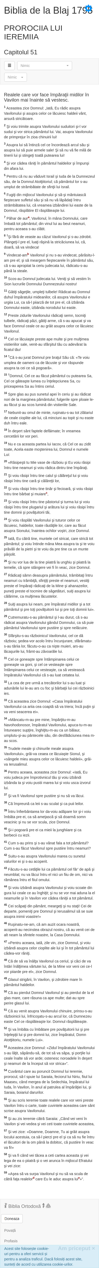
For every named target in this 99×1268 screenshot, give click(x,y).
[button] (44, 65)
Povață (10, 1230)
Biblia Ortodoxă (27, 1206)
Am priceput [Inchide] (76, 1248)
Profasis (11, 1241)
